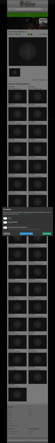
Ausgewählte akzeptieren (26, 233)
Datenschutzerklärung (24, 214)
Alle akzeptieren (47, 233)
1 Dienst (10, 219)
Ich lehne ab (7, 233)
